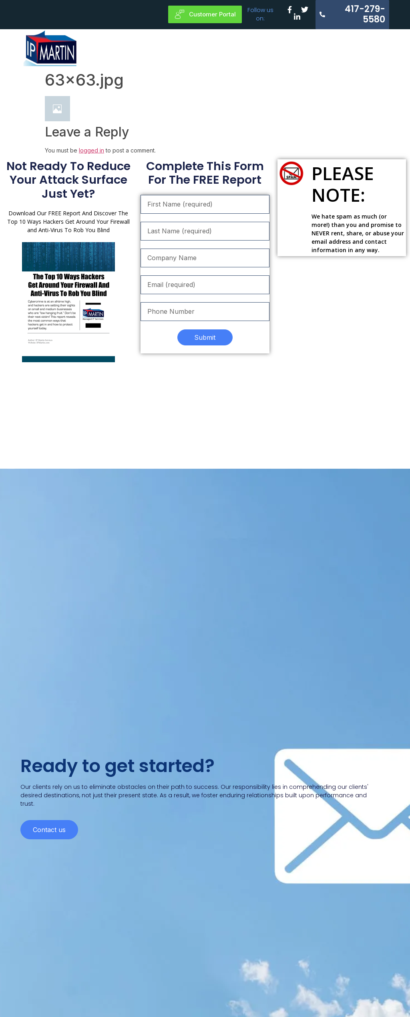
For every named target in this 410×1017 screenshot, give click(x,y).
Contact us (49, 814)
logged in (91, 150)
